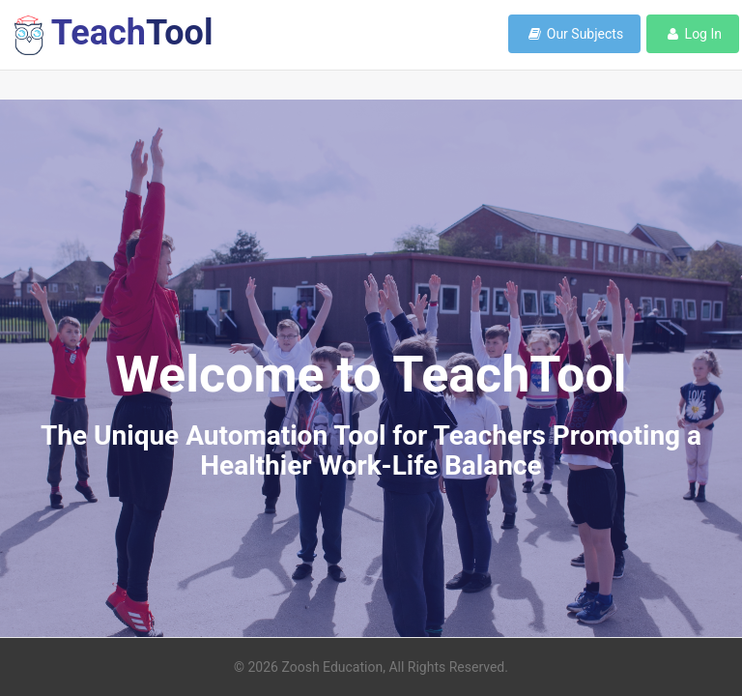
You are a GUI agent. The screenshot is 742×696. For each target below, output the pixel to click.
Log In (693, 34)
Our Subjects (574, 34)
